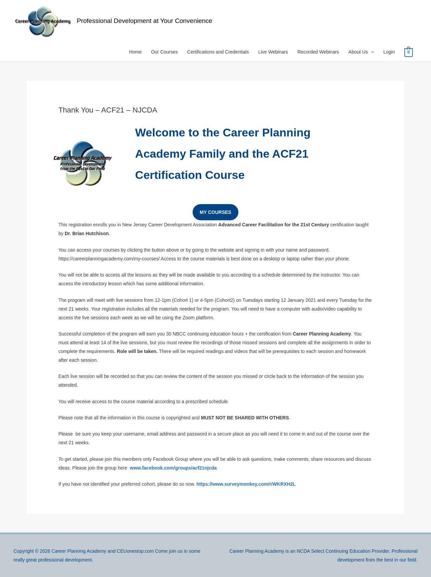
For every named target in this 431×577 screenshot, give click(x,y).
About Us (358, 52)
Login (389, 52)
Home (135, 52)
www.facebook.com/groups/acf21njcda (173, 468)
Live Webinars (273, 52)
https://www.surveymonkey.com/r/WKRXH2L (246, 484)
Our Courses (164, 52)
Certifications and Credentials (218, 52)
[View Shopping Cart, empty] (408, 52)
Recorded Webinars (318, 52)
